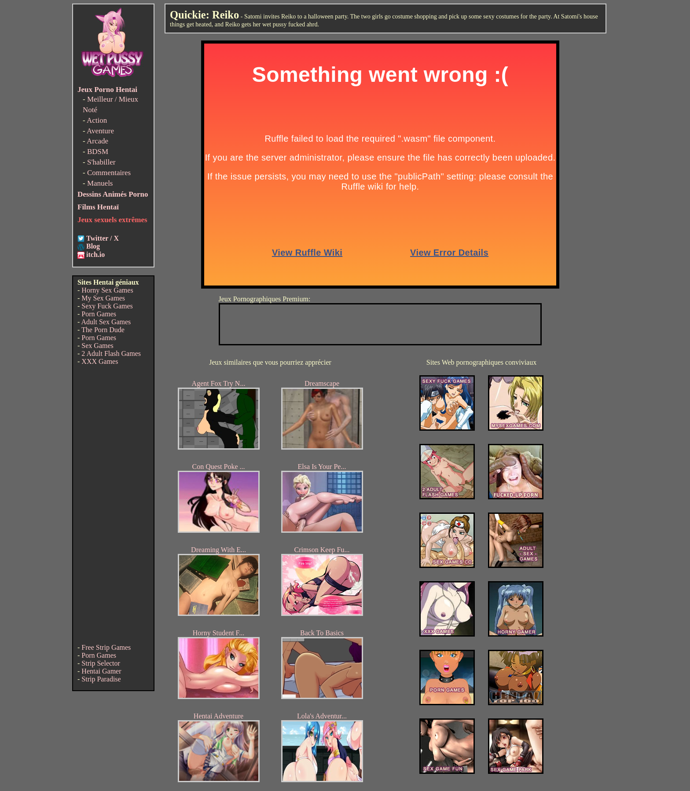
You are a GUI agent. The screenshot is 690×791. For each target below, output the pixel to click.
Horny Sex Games (107, 290)
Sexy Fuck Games (106, 306)
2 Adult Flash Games (111, 353)
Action (97, 120)
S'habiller (101, 162)
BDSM (97, 151)
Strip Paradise (101, 679)
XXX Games (99, 361)
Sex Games (97, 345)
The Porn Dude (103, 329)
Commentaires (109, 172)
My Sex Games (103, 298)
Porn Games (98, 314)
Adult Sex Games (106, 322)
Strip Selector (100, 663)
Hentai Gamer (101, 671)
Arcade (97, 141)
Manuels (100, 183)
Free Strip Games (106, 647)
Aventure (100, 131)
